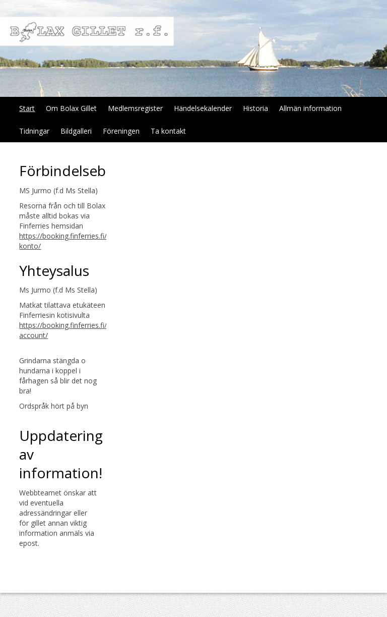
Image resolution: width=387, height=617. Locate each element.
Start (27, 108)
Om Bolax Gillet (71, 108)
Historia (255, 108)
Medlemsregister (135, 108)
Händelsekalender (203, 108)
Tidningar (34, 131)
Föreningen (121, 131)
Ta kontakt (168, 131)
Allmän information (310, 108)
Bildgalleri (76, 131)
